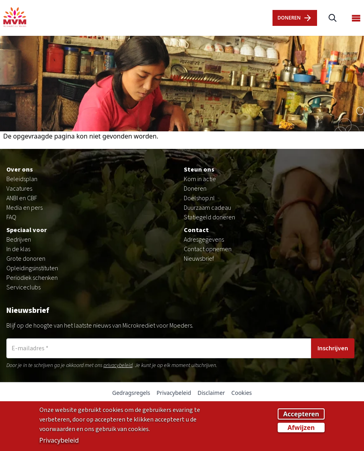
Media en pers (24, 207)
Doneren (195, 188)
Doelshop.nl (199, 198)
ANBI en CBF (21, 198)
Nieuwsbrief (199, 258)
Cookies (242, 392)
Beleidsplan (21, 179)
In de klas (18, 249)
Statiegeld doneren (209, 217)
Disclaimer (211, 392)
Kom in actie (200, 179)
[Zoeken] (332, 18)
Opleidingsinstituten (32, 268)
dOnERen (294, 18)
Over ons (19, 169)
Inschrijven (332, 348)
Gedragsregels (131, 392)
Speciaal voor (26, 230)
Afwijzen (301, 429)
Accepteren (301, 416)
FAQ (11, 217)
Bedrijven (18, 239)
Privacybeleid (174, 392)
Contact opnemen (208, 249)
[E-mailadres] (158, 348)
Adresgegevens (204, 239)
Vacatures (19, 188)
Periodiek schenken (32, 277)
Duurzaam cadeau (207, 207)
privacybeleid (117, 365)
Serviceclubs (23, 287)
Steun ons (199, 169)
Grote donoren (25, 258)
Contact (196, 230)
